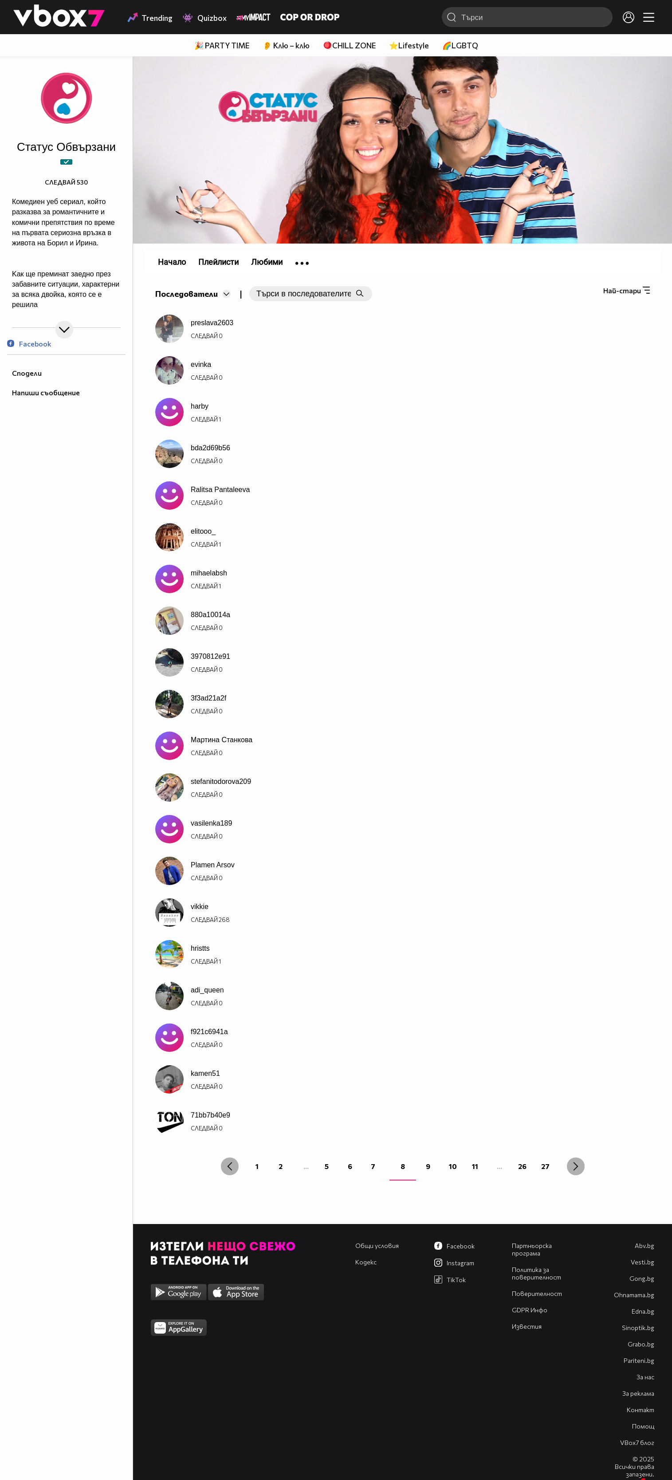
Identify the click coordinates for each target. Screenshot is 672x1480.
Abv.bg (644, 1245)
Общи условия (377, 1245)
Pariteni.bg (639, 1360)
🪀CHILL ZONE (349, 45)
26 (522, 1166)
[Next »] (576, 1166)
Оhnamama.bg (634, 1295)
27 (545, 1166)
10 (453, 1166)
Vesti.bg (642, 1262)
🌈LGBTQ (460, 45)
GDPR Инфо (529, 1310)
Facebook (29, 343)
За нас (645, 1377)
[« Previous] (230, 1166)
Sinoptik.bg (638, 1327)
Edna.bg (643, 1311)
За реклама (638, 1393)
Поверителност (537, 1293)
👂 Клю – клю (286, 45)
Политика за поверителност (536, 1273)
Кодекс (366, 1262)
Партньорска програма (532, 1249)
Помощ (643, 1426)
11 (475, 1166)
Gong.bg (641, 1278)
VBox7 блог (637, 1442)
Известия (527, 1326)
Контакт (640, 1409)
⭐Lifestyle (409, 45)
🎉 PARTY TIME (221, 45)
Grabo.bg (641, 1344)
